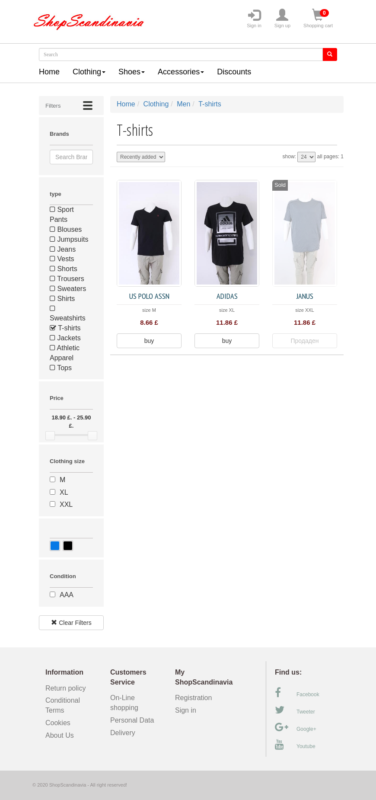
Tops (61, 367)
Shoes (131, 71)
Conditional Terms (62, 705)
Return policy (65, 688)
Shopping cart (318, 18)
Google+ (295, 727)
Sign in (254, 18)
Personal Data (132, 720)
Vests (62, 258)
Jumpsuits (69, 239)
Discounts (234, 71)
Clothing (89, 71)
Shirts (62, 298)
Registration (193, 697)
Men (183, 104)
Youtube (295, 744)
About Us (59, 735)
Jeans (63, 249)
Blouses (66, 229)
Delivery (122, 732)
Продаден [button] (305, 340)
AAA (66, 594)
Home (49, 71)
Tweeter (295, 710)
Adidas (227, 296)
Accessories (181, 71)
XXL (66, 504)
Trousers (67, 278)
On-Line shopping (127, 702)
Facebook (297, 693)
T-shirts (65, 328)
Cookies (57, 722)
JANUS (304, 296)
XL (64, 492)
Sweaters (68, 288)
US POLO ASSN (149, 296)
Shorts (63, 268)
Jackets (65, 338)
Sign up (282, 18)
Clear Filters (71, 622)
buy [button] (149, 340)
